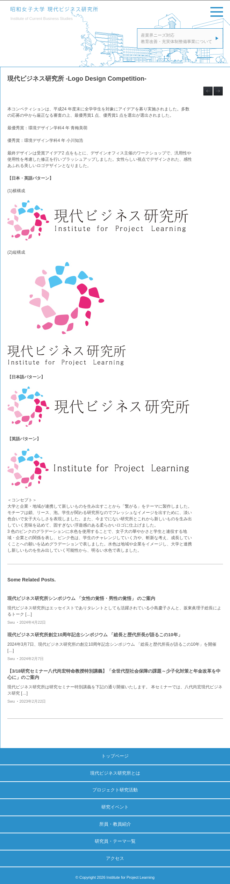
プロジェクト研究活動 (115, 789)
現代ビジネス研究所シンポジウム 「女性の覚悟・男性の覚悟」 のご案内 (81, 598)
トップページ (115, 756)
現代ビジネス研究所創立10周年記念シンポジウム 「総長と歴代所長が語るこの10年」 (94, 634)
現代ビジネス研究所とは (115, 773)
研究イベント (115, 807)
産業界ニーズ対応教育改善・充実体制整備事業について (176, 38)
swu (11, 622)
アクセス (115, 858)
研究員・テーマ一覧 (115, 841)
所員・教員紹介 (115, 824)
